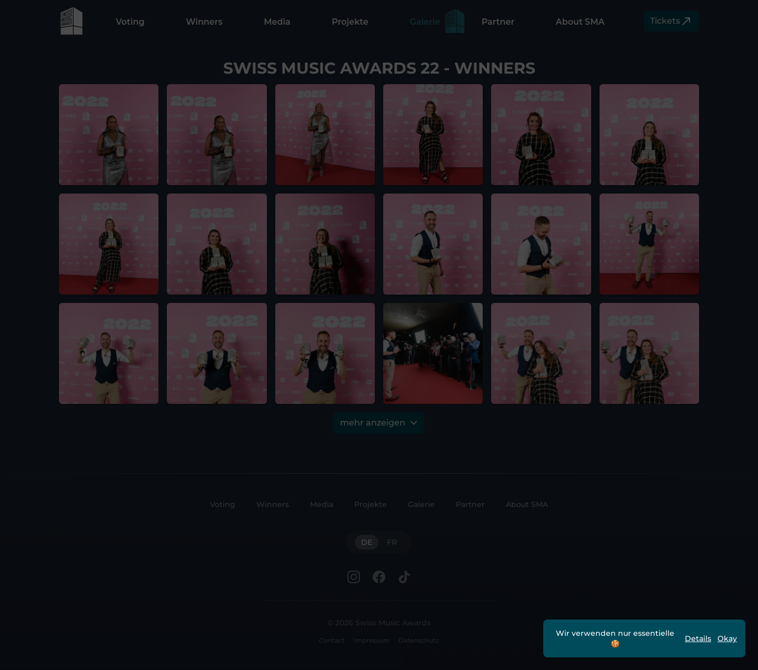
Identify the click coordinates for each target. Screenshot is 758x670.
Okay (727, 638)
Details (698, 638)
